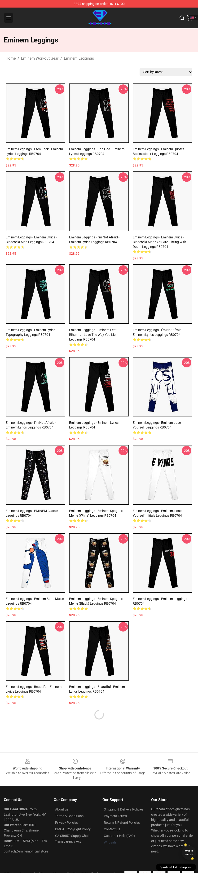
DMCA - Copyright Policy (73, 829)
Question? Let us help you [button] (176, 867)
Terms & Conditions (69, 816)
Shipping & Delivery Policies (123, 809)
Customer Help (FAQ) (119, 836)
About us (61, 809)
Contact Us (112, 829)
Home (11, 58)
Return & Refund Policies (122, 822)
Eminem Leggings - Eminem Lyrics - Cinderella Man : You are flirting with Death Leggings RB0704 (159, 242)
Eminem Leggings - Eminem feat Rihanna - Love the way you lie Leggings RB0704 (93, 334)
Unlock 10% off (189, 852)
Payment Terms (115, 816)
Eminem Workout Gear (39, 58)
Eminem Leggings (79, 58)
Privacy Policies (66, 822)
